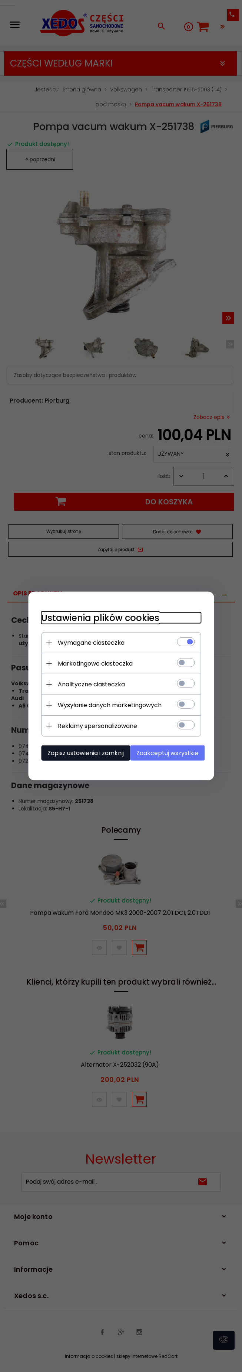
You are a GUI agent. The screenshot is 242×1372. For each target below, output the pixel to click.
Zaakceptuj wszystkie (169, 752)
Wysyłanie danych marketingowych (104, 704)
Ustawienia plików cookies (95, 617)
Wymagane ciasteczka (86, 642)
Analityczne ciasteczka (86, 684)
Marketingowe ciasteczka (90, 663)
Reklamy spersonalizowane (92, 725)
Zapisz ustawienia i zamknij (80, 752)
